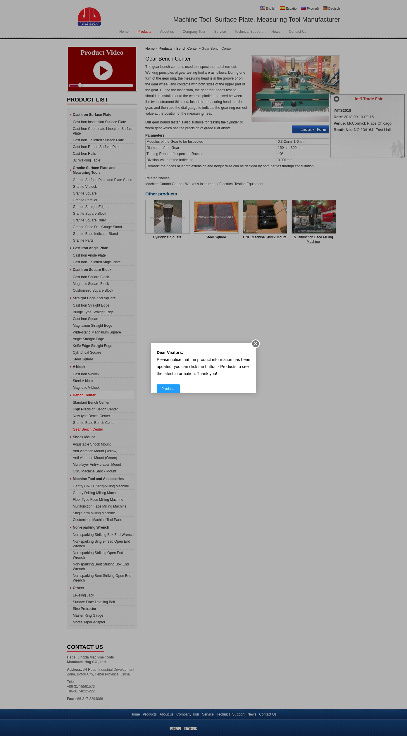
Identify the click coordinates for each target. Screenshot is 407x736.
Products (168, 389)
